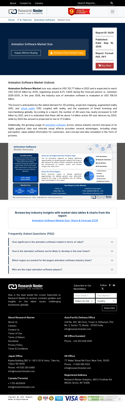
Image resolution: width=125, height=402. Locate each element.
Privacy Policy (15, 345)
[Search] (112, 3)
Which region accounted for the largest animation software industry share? (52, 260)
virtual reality (28, 108)
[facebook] (110, 285)
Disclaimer (13, 341)
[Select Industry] (84, 301)
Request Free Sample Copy (67, 52)
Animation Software (44, 19)
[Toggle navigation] (112, 11)
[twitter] (102, 289)
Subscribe (109, 307)
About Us (13, 322)
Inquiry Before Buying (26, 52)
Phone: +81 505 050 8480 (21, 367)
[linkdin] (114, 285)
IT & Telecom (24, 19)
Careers (39, 3)
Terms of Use (15, 333)
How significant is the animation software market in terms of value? (48, 241)
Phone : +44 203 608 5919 (78, 341)
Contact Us (25, 3)
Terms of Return (16, 337)
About (13, 3)
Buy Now (104, 65)
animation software (55, 124)
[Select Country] (106, 301)
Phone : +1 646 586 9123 (77, 364)
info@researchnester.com (77, 329)
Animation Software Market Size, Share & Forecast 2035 (65, 220)
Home (11, 19)
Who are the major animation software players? (37, 269)
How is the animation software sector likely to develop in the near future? (51, 251)
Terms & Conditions (18, 348)
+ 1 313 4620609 (16, 383)
